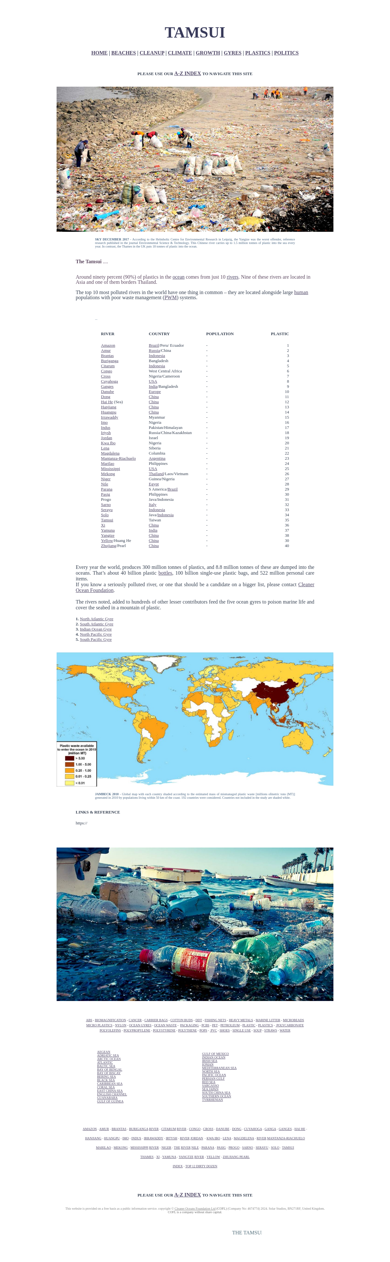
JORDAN (196, 1138)
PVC (213, 1030)
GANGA (270, 1129)
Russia (154, 350)
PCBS (205, 1025)
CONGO (195, 1129)
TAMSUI (288, 1147)
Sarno (106, 504)
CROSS (208, 1129)
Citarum (108, 365)
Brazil (154, 345)
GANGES (285, 1129)
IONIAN (207, 1064)
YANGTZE (186, 1157)
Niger (106, 478)
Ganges (107, 386)
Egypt (154, 484)
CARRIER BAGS (156, 1020)
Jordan (106, 437)
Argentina (157, 458)
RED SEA (208, 1082)
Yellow (107, 540)
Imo (104, 422)
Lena (105, 448)
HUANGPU (112, 1138)
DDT (198, 1020)
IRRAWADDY (153, 1138)
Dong (105, 396)
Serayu (107, 509)
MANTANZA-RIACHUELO (286, 1138)
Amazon (108, 345)
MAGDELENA (244, 1138)
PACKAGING (189, 1025)
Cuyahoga (109, 381)
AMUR (104, 1129)
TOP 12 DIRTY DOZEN (201, 1166)
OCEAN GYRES (140, 1025)
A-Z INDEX (187, 73)
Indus (105, 427)
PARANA (207, 1147)
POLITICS (286, 53)
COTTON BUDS (181, 1020)
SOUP (257, 1030)
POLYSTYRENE (164, 1030)
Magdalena (110, 453)
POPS (203, 1030)
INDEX (178, 1166)
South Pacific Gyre (96, 639)
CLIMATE (180, 53)
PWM (170, 297)
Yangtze (107, 535)
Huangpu (108, 412)
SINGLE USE (241, 1030)
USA (153, 381)
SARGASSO (210, 1085)
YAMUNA (169, 1157)
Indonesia (157, 355)
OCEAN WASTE (165, 1025)
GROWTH (208, 53)
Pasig (105, 494)
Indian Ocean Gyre (96, 629)
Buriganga (109, 360)
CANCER (135, 1020)
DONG (236, 1129)
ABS (89, 1020)
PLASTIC (249, 1025)
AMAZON (90, 1129)
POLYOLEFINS (110, 1030)
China (154, 396)
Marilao (107, 463)
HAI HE (300, 1129)
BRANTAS (119, 1129)
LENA (227, 1138)
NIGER (166, 1147)
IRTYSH (171, 1138)
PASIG (221, 1147)
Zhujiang (108, 545)
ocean (179, 277)
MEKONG (120, 1147)
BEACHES (123, 53)
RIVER (154, 1129)
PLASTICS (257, 53)
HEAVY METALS (241, 1020)
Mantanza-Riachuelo (118, 458)
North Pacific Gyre (96, 634)
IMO (125, 1138)
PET (215, 1025)
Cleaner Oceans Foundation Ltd (195, 1208)
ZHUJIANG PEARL (236, 1157)
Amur (106, 350)
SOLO (275, 1147)
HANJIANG (93, 1138)
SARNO (247, 1147)
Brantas (107, 355)
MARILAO (103, 1147)
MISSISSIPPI (140, 1147)
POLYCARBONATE (290, 1025)
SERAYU (262, 1147)
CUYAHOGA (253, 1129)
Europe (155, 391)
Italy (153, 504)
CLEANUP (152, 53)
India (153, 386)
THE (177, 1147)
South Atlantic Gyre (96, 624)
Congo (106, 371)
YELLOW (213, 1157)
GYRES (232, 53)
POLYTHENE (187, 1030)
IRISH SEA (209, 1061)
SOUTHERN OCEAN (216, 1096)
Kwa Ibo (108, 442)
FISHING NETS (215, 1020)
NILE (195, 1147)
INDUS (136, 1138)
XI (158, 1157)
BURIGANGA (138, 1129)
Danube (107, 391)
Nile (104, 484)
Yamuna (108, 530)
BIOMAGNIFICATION (110, 1020)
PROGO (234, 1147)
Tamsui (107, 520)
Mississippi (110, 468)
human (301, 292)
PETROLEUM (230, 1025)
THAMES (147, 1157)
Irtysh (106, 432)
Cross (106, 376)
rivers (232, 277)
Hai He (107, 401)
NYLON (120, 1025)
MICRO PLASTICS (99, 1025)
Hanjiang (108, 407)
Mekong (108, 473)
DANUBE (223, 1129)
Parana (106, 489)
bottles (165, 573)
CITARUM (168, 1129)
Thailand (156, 473)
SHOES (225, 1030)
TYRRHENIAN (212, 1099)
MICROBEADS (293, 1020)
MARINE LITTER (268, 1020)
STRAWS (270, 1030)
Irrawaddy (109, 417)
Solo (105, 514)
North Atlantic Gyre (96, 618)
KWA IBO (213, 1138)
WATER (285, 1030)
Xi (103, 525)
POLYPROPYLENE (136, 1030)
